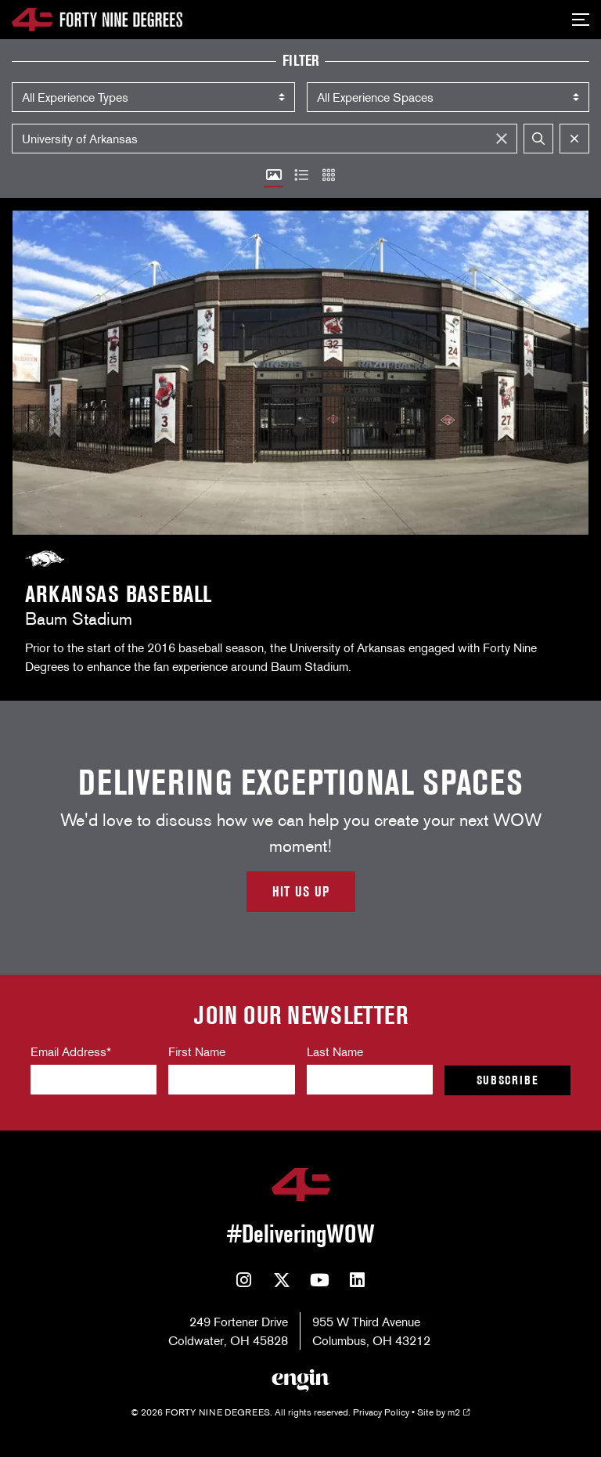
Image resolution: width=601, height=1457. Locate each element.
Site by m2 (443, 1412)
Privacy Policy (381, 1412)
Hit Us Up (300, 891)
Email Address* (71, 1051)
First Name (196, 1051)
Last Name (335, 1051)
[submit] (538, 138)
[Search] (264, 138)
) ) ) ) (153, 97)
